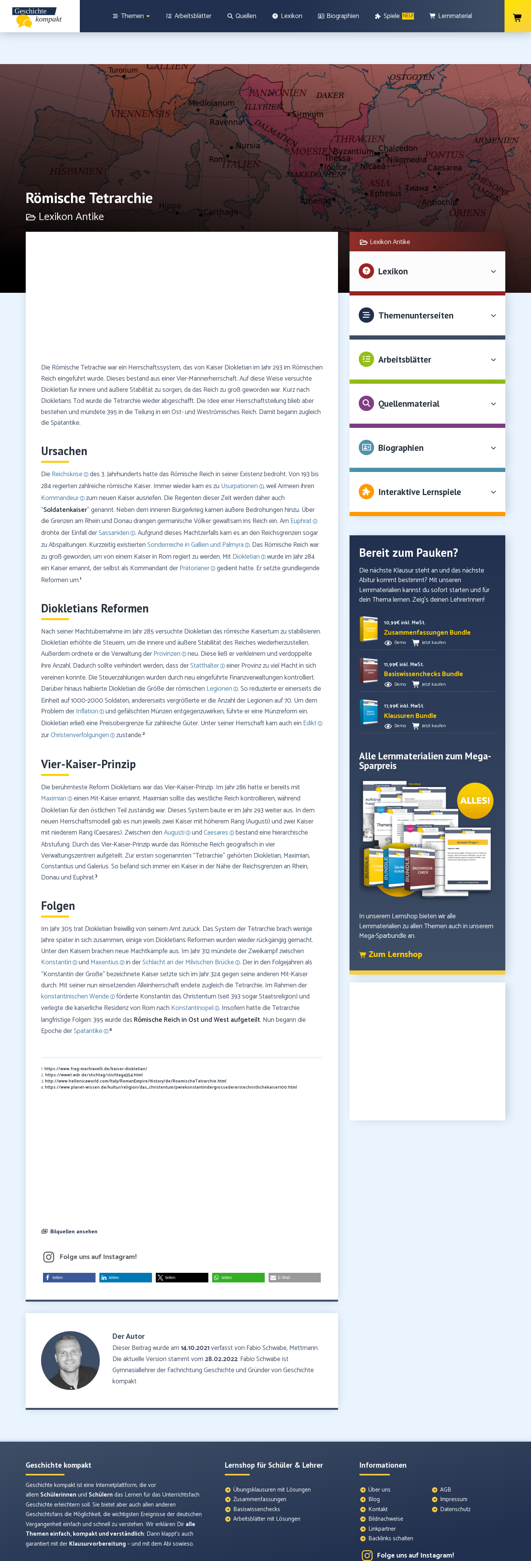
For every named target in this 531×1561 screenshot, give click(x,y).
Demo (400, 610)
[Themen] (131, 16)
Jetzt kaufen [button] (434, 610)
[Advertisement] (182, 269)
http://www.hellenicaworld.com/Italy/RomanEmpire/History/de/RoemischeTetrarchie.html (135, 1049)
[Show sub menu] (148, 16)
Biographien (401, 415)
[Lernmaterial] (451, 16)
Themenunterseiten (415, 283)
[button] (182, 1201)
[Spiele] (394, 16)
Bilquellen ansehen (73, 1199)
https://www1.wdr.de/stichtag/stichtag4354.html (94, 1043)
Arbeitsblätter (404, 327)
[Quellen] (241, 16)
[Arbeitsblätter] (188, 16)
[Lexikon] (287, 16)
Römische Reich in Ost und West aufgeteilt (197, 988)
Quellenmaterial (408, 371)
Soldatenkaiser (65, 478)
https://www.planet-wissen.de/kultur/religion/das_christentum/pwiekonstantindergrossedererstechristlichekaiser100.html (171, 1055)
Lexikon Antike (390, 210)
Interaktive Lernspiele (419, 459)
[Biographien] (338, 16)
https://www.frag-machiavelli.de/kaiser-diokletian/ (96, 1037)
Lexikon (393, 239)
